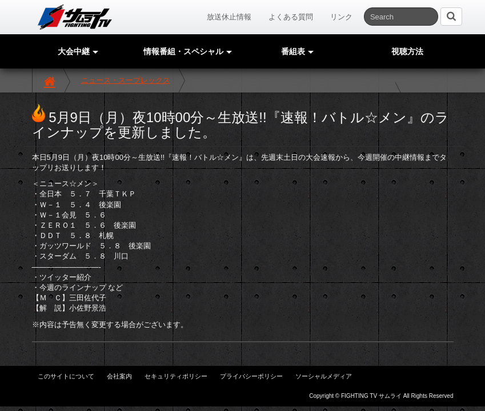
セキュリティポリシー (176, 376)
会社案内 (119, 376)
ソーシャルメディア (323, 376)
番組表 (297, 51)
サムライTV (75, 17)
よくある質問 (290, 17)
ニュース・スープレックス (125, 80)
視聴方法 (407, 51)
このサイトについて (66, 376)
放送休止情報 (229, 17)
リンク (341, 17)
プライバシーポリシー (251, 376)
